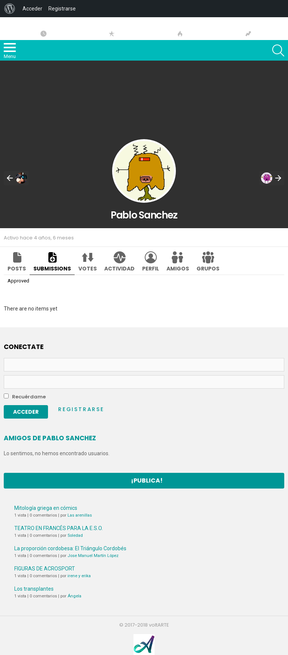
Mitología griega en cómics (45, 508)
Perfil (150, 268)
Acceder (32, 9)
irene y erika (79, 575)
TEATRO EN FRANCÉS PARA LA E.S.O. (58, 528)
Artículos (43, 34)
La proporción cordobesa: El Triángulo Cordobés (70, 548)
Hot (180, 34)
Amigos (177, 268)
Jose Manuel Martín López (93, 555)
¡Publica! (147, 480)
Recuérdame (25, 397)
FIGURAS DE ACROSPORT (44, 569)
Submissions (52, 268)
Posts (17, 268)
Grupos (207, 268)
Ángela (74, 596)
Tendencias (248, 34)
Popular (112, 34)
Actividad (119, 268)
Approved (18, 281)
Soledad (75, 535)
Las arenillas (80, 515)
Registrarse (81, 409)
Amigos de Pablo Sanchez (50, 438)
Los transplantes (34, 589)
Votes (87, 268)
